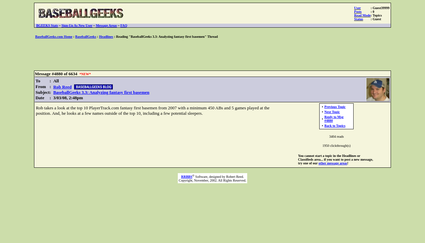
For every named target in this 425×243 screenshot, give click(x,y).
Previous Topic (335, 107)
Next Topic (332, 112)
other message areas (333, 163)
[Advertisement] (212, 55)
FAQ (123, 25)
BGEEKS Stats (47, 25)
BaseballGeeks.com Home (53, 36)
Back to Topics (334, 126)
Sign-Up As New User (76, 25)
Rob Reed (62, 86)
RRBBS (186, 177)
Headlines (106, 36)
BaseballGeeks (85, 36)
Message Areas (106, 25)
